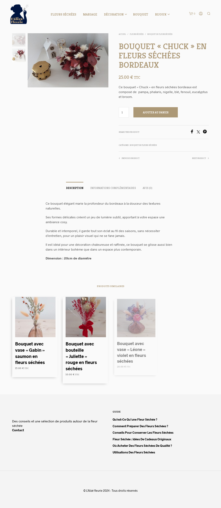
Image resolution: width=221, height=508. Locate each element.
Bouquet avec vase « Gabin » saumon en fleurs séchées (30, 353)
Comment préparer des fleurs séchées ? (140, 426)
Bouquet (140, 14)
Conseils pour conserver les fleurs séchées (143, 432)
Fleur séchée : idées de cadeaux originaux (142, 439)
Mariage (90, 14)
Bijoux (161, 14)
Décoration (114, 14)
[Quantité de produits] (124, 112)
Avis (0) (147, 188)
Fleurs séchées (63, 14)
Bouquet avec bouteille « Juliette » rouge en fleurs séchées (81, 355)
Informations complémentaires (113, 188)
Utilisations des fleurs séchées (134, 452)
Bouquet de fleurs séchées (159, 34)
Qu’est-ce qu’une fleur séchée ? (135, 419)
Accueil (122, 34)
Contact (18, 430)
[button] (192, 14)
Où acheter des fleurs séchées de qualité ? (142, 445)
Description (74, 188)
